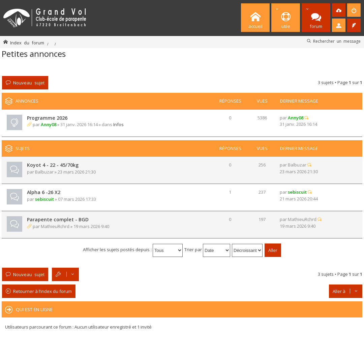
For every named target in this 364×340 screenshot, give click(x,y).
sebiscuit (44, 199)
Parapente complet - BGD (58, 219)
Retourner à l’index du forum (42, 291)
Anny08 (48, 124)
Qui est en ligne (34, 309)
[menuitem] (338, 10)
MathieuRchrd (55, 226)
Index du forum (27, 42)
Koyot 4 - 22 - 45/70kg (53, 165)
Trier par (207, 250)
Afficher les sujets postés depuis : (133, 250)
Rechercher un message (337, 41)
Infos (118, 124)
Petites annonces (34, 53)
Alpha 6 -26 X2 (43, 192)
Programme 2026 (47, 118)
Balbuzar (44, 172)
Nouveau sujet (28, 82)
